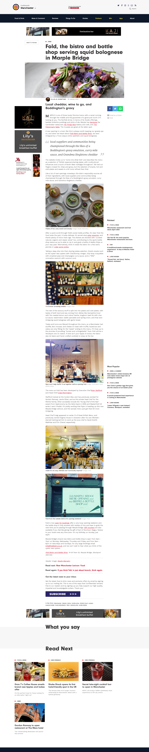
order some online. (61, 247)
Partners (99, 18)
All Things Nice (70, 125)
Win (110, 18)
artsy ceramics (93, 235)
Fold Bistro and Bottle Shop (81, 134)
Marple (64, 603)
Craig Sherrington (65, 393)
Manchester (57, 603)
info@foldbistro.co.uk (54, 546)
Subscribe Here (92, 720)
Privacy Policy (92, 723)
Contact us (91, 715)
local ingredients (60, 605)
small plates (83, 605)
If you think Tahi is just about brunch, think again (80, 570)
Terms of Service (93, 726)
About (132, 18)
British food (84, 603)
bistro (69, 603)
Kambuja (93, 122)
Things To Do (70, 18)
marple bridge (50, 605)
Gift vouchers (89, 528)
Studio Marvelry (64, 561)
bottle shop (75, 603)
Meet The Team (92, 728)
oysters (90, 603)
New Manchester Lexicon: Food (70, 565)
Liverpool (18, 720)
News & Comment (38, 18)
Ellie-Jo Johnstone (58, 99)
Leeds (17, 717)
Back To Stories (32, 42)
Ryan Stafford (96, 390)
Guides (85, 18)
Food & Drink (19, 18)
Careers (89, 731)
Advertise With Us (93, 717)
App (121, 18)
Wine (68, 605)
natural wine (74, 605)
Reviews (55, 18)
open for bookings (62, 523)
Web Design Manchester (94, 749)
